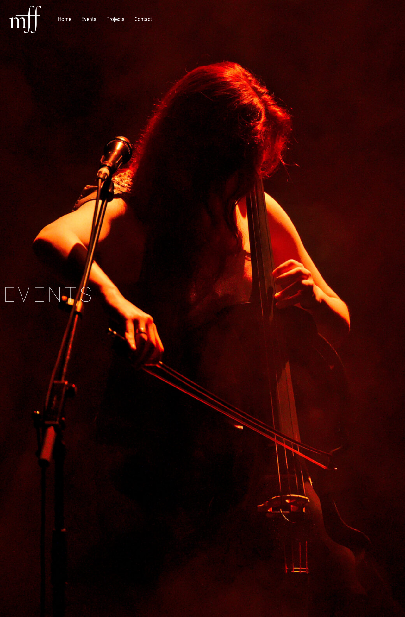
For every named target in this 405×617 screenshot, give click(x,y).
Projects (115, 19)
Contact (143, 19)
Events (88, 19)
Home (64, 19)
